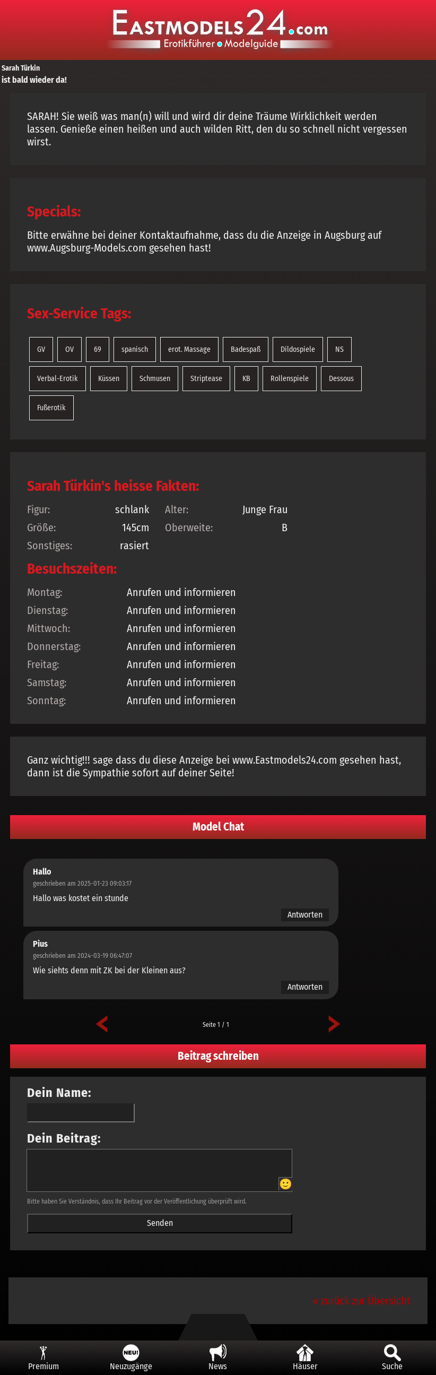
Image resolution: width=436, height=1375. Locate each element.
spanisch (134, 349)
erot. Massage (189, 349)
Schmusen (154, 378)
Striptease (206, 378)
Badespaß (245, 349)
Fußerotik (51, 407)
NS (339, 349)
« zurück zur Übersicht (361, 1300)
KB (246, 378)
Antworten (304, 915)
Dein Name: (59, 1092)
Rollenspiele (290, 378)
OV (69, 349)
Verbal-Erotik (57, 378)
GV (41, 349)
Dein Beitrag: (64, 1138)
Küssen (108, 378)
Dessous (341, 378)
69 (97, 349)
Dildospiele (298, 349)
